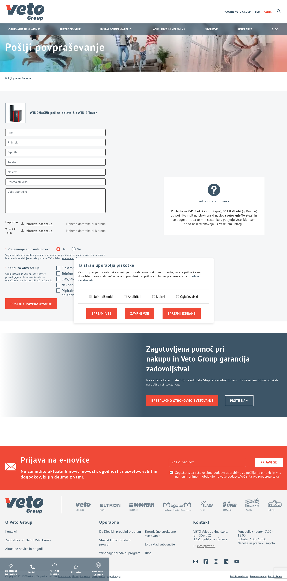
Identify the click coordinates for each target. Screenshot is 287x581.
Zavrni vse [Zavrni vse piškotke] (139, 313)
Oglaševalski (189, 297)
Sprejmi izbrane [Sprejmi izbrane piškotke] (181, 313)
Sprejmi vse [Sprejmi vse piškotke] (101, 313)
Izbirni (160, 297)
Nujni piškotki (103, 297)
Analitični (134, 297)
